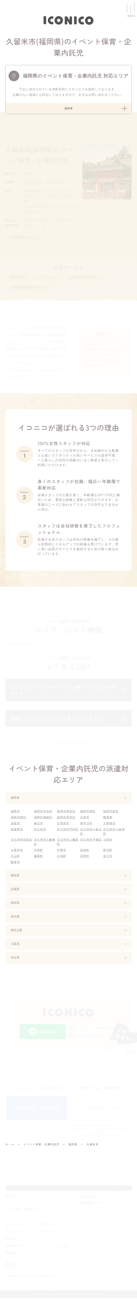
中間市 (61, 851)
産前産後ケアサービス (94, 1205)
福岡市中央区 (43, 813)
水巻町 (38, 851)
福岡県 (16, 799)
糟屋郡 (108, 819)
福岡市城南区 (43, 819)
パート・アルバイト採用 (53, 1248)
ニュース (43, 1240)
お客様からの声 (47, 1226)
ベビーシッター (47, 278)
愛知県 (16, 877)
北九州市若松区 (22, 841)
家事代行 (19, 278)
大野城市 (109, 825)
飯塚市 (15, 863)
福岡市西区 (19, 819)
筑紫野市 (17, 831)
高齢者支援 (88, 1198)
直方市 (108, 857)
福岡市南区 (88, 813)
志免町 (61, 857)
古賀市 (85, 819)
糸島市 (15, 825)
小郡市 (108, 841)
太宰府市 (63, 825)
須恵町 (85, 857)
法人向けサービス (16, 1226)
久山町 (15, 857)
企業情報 (11, 1278)
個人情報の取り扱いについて (49, 1278)
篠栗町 (38, 857)
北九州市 (40, 831)
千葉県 (16, 946)
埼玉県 (16, 959)
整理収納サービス (16, 1255)
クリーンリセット (16, 1233)
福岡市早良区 (66, 819)
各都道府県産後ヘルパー (31, 288)
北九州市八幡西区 (68, 843)
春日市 (38, 825)
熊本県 (16, 904)
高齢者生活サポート (86, 278)
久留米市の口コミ (24, 238)
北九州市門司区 (68, 831)
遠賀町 (85, 851)
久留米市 (17, 851)
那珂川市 (86, 825)
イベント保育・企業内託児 (21, 1211)
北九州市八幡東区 (45, 843)
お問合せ (24, 1278)
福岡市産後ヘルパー (17, 1248)
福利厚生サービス (16, 1240)
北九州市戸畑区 (91, 841)
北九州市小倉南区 (114, 833)
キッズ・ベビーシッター (20, 1205)
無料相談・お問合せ (37, 1110)
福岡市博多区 (66, 813)
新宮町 (108, 851)
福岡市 (15, 813)
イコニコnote (46, 1233)
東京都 (16, 918)
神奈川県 (18, 932)
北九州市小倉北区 (91, 833)
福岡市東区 (111, 813)
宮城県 (16, 891)
